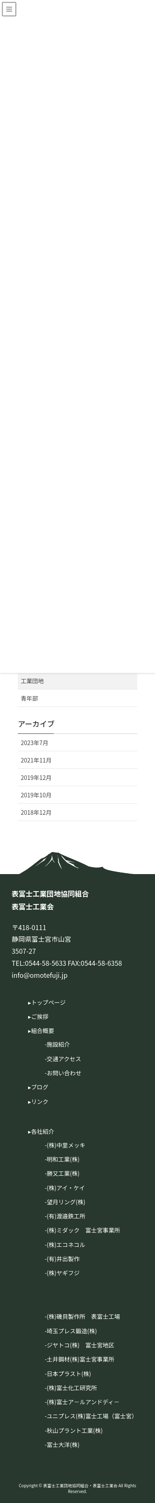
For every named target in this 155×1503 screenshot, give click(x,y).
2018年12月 (36, 812)
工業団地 (32, 681)
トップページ (48, 1002)
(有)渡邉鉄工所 (66, 1216)
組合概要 (42, 1030)
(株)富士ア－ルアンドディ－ (83, 1402)
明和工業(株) (63, 1159)
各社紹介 (42, 1131)
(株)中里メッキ (66, 1145)
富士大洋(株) (63, 1444)
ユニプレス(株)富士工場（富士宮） (92, 1416)
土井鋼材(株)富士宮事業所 (80, 1359)
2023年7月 (34, 742)
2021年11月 (36, 760)
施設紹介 (58, 1044)
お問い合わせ (64, 1073)
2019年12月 (36, 777)
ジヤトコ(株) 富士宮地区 (80, 1345)
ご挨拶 (39, 1016)
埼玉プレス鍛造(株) (72, 1331)
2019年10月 (36, 795)
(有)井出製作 (63, 1259)
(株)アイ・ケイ (66, 1188)
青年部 (29, 698)
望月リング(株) (66, 1202)
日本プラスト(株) (69, 1373)
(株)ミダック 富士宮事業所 (83, 1230)
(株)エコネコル (66, 1244)
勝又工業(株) (63, 1173)
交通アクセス (64, 1059)
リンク (39, 1101)
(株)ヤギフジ (63, 1273)
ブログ (39, 1087)
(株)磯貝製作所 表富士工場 (83, 1316)
